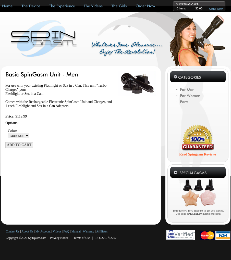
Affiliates (102, 231)
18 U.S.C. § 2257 (105, 238)
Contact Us (13, 231)
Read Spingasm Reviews (197, 154)
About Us (27, 231)
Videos (57, 231)
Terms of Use (82, 238)
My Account (43, 231)
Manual (76, 231)
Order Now (216, 8)
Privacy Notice (59, 238)
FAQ (66, 231)
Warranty (88, 231)
